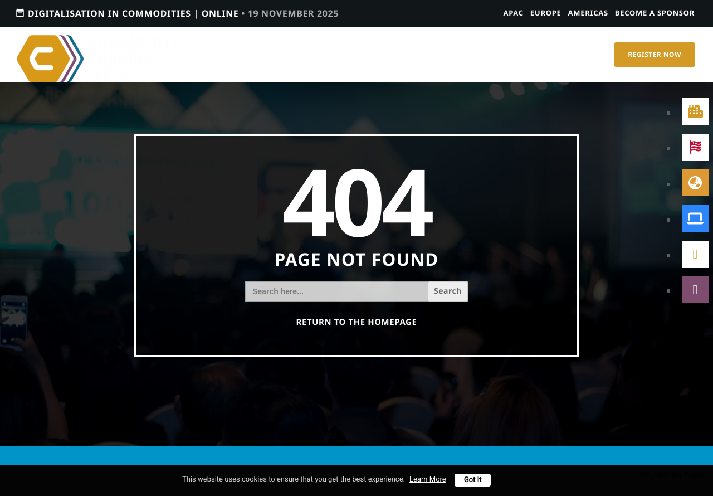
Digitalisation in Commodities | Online (177, 13)
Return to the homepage (356, 322)
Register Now (654, 54)
